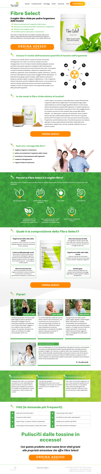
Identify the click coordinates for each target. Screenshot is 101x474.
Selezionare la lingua (43, 468)
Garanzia (61, 4)
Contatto (88, 471)
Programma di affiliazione (77, 471)
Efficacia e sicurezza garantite (32, 46)
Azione (27, 4)
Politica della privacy (85, 469)
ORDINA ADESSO (77, 4)
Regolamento (74, 469)
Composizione (36, 4)
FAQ (67, 4)
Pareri (54, 4)
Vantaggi (46, 4)
